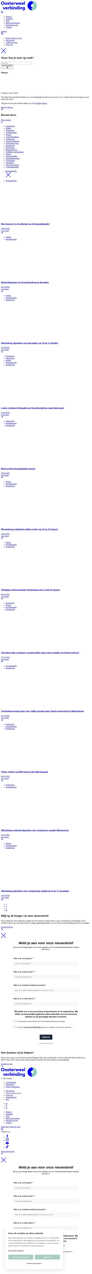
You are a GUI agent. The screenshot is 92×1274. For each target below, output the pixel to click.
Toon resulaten (7, 67)
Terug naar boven (46, 1152)
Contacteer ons (46, 1065)
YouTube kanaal (40, 103)
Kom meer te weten (16, 1250)
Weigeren (47, 1257)
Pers (7, 1099)
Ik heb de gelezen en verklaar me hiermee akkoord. (44, 1027)
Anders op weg (11, 42)
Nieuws (9, 17)
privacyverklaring (32, 1027)
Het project (10, 40)
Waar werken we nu (13, 1093)
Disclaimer (10, 1085)
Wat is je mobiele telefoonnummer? (30, 985)
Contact (9, 27)
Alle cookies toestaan (20, 1257)
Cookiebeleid (11, 1082)
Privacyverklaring (13, 1087)
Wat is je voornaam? (23, 958)
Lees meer (46, 232)
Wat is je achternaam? (24, 972)
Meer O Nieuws (46, 108)
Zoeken (46, 32)
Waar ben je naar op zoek (46, 1128)
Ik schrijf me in (46, 928)
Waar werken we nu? (14, 38)
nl (6, 1108)
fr (6, 1106)
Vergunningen (11, 1097)
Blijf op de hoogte (13, 23)
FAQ (7, 21)
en (7, 1104)
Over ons (9, 45)
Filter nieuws (46, 121)
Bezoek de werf (12, 25)
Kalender (9, 19)
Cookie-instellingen (34, 1263)
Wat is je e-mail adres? (24, 999)
